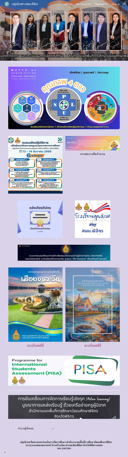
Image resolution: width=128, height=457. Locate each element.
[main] (92, 154)
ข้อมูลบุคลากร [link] (101, 4)
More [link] (114, 4)
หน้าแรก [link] (68, 4)
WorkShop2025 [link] (83, 4)
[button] (124, 4)
